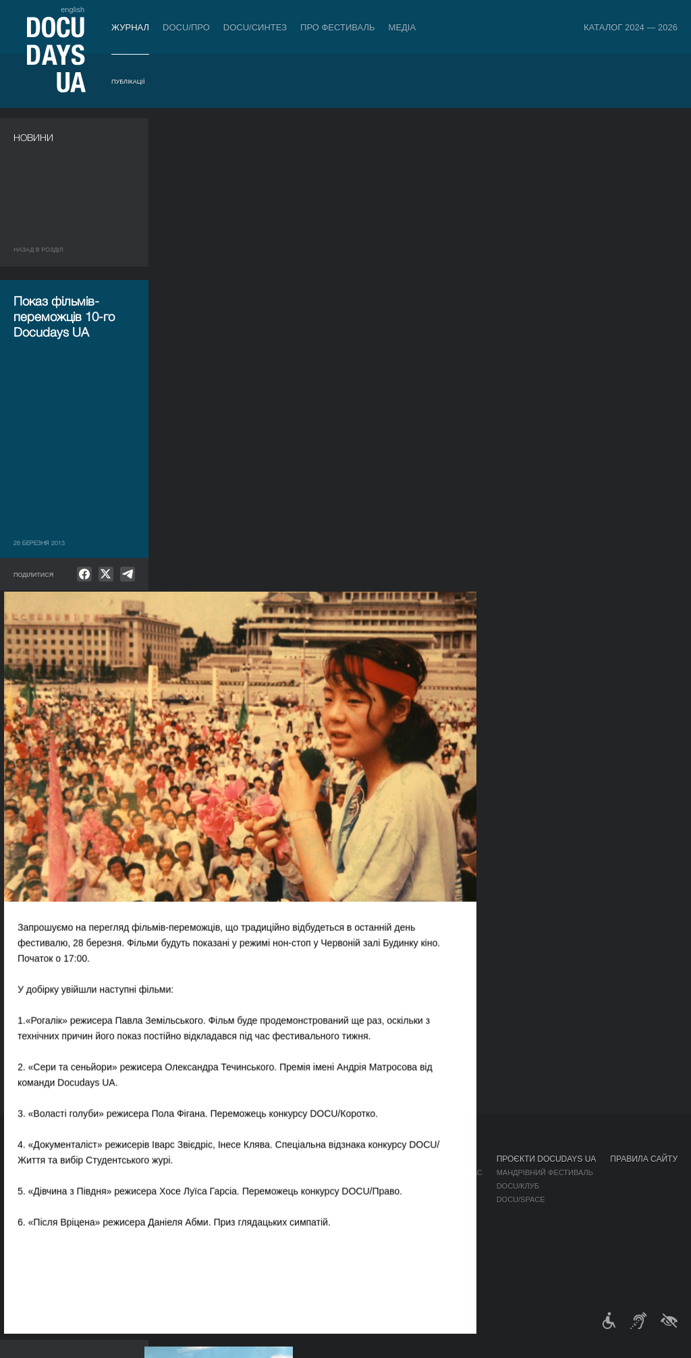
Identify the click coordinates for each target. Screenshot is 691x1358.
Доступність (367, 1226)
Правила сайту (644, 1159)
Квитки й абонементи (117, 1159)
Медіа (402, 27)
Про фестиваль (337, 27)
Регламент (363, 1172)
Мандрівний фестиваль (545, 1172)
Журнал (130, 27)
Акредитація (450, 1186)
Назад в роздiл (38, 249)
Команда (359, 1199)
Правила (85, 1172)
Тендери (358, 1240)
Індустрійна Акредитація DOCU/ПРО (254, 1172)
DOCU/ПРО (186, 27)
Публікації (127, 81)
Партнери (361, 1213)
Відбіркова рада (373, 1186)
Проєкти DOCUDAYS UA (547, 1159)
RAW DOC (199, 1186)
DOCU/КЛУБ (518, 1186)
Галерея (441, 1199)
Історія (355, 1253)
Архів (351, 1267)
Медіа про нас (453, 1172)
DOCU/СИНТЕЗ (255, 27)
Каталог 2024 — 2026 (631, 27)
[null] (84, 574)
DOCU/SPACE (521, 1199)
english (72, 9)
